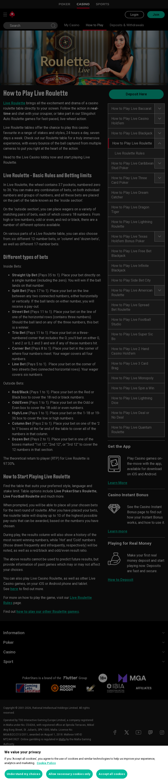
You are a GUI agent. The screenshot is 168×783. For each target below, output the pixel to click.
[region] (84, 764)
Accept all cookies (112, 774)
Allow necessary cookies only (70, 774)
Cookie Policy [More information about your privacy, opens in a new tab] (46, 763)
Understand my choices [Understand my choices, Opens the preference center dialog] (23, 774)
